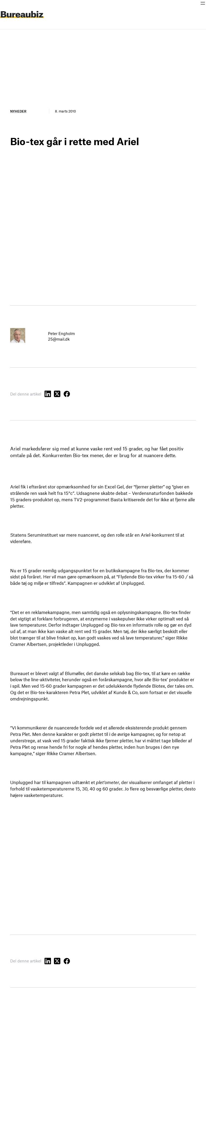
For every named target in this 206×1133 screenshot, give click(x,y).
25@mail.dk (59, 339)
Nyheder (18, 111)
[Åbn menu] (203, 3)
